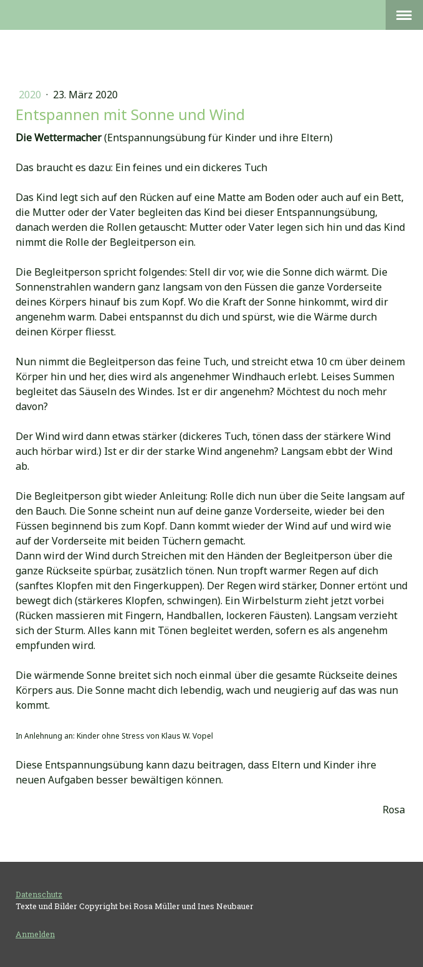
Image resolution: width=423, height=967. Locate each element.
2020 (31, 94)
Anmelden (35, 934)
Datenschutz (39, 894)
